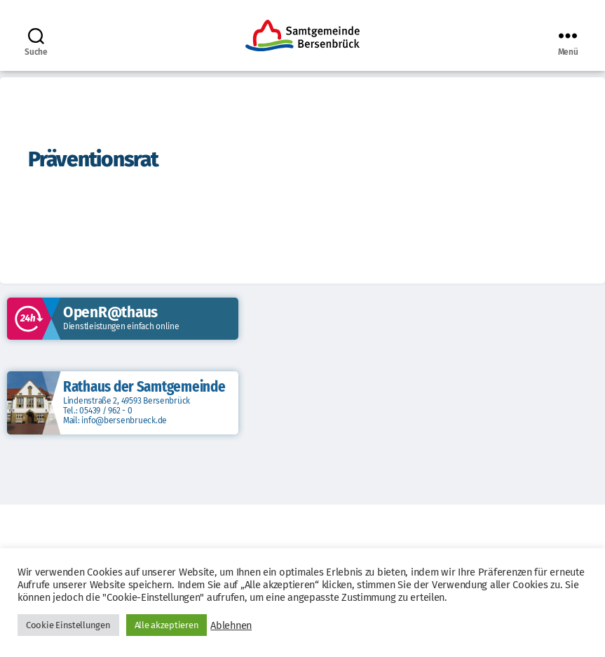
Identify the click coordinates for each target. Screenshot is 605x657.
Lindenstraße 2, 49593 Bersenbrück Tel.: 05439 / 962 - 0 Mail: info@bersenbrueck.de (126, 410)
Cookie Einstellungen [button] (68, 625)
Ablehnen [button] (231, 625)
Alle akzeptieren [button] (167, 625)
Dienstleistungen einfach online (121, 326)
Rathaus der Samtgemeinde (144, 387)
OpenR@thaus (110, 312)
